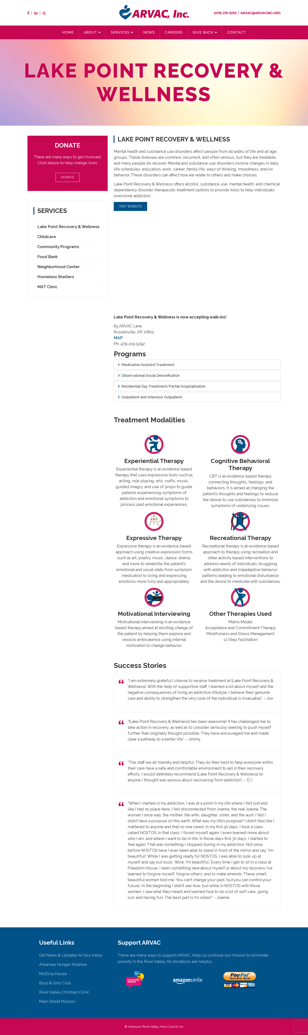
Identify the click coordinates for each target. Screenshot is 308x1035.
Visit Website (130, 206)
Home (68, 32)
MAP (118, 338)
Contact (236, 32)
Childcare (46, 236)
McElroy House (53, 973)
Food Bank (47, 256)
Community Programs (58, 246)
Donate (67, 177)
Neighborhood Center (58, 266)
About (90, 32)
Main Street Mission (57, 1001)
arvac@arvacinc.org (260, 13)
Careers (174, 32)
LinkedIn (36, 13)
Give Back (203, 32)
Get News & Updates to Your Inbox (70, 955)
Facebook (28, 13)
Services (120, 32)
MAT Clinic (47, 286)
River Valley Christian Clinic (64, 992)
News (149, 32)
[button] (197, 364)
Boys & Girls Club (55, 983)
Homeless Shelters (55, 276)
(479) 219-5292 (225, 13)
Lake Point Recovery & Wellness (68, 226)
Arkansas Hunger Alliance (63, 964)
